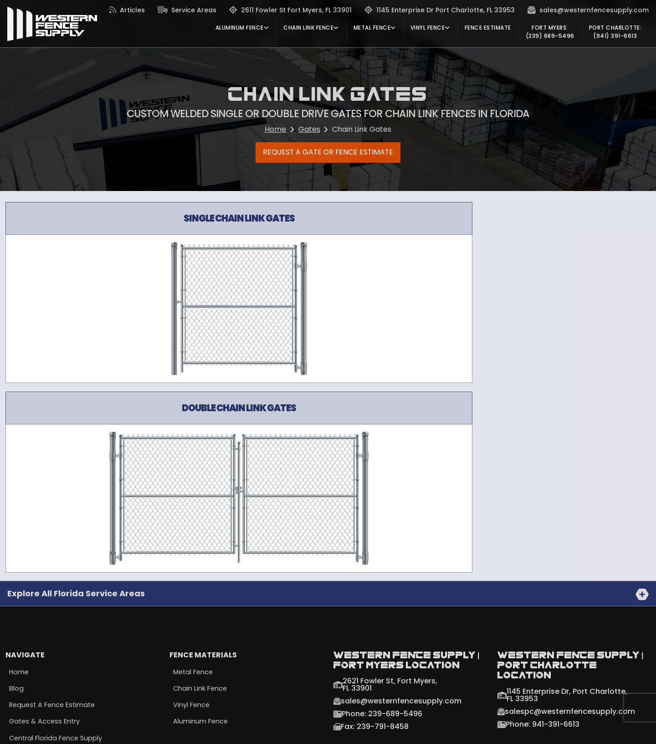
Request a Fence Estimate (54, 518)
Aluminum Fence (201, 535)
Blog (16, 501)
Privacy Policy (30, 730)
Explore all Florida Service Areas (76, 406)
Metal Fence (194, 485)
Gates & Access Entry (45, 535)
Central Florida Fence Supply (57, 552)
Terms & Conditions (99, 730)
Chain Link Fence (200, 501)
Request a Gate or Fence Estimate (328, 154)
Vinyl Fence (191, 518)
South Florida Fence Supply (54, 569)
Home (275, 129)
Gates (309, 129)
